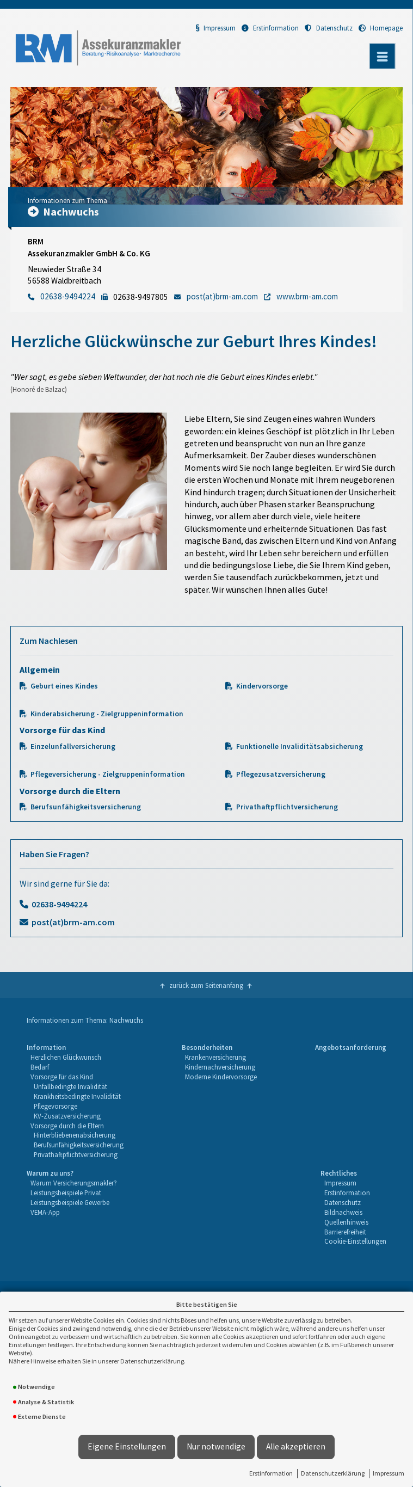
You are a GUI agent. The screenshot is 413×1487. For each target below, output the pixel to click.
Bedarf (39, 1066)
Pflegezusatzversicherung (280, 774)
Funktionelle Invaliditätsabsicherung (299, 746)
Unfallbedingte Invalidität (70, 1086)
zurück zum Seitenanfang (206, 985)
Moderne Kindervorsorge (221, 1076)
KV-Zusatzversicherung (67, 1115)
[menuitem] (75, 1101)
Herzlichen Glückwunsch (65, 1057)
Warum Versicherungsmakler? (73, 1182)
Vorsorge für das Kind (61, 1076)
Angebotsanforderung (350, 1047)
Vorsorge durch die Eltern (67, 1125)
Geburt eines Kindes (64, 686)
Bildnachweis (343, 1212)
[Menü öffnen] (382, 56)
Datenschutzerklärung (333, 1473)
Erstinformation (271, 1473)
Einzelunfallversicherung (72, 746)
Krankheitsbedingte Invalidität (77, 1096)
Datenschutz (329, 27)
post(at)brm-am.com (73, 922)
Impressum (388, 1473)
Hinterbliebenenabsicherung (74, 1134)
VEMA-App (45, 1212)
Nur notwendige (216, 1446)
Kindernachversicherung (220, 1066)
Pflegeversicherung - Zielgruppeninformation (107, 774)
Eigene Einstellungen (127, 1446)
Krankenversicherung (215, 1057)
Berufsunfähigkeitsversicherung (85, 807)
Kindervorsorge (262, 686)
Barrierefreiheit (345, 1231)
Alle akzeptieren (295, 1446)
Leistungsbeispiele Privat (65, 1192)
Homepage (381, 27)
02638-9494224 (59, 904)
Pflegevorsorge (55, 1106)
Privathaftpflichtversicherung (287, 807)
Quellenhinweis (346, 1222)
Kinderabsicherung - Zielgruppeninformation (106, 713)
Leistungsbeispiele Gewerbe (69, 1202)
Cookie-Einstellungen (355, 1241)
